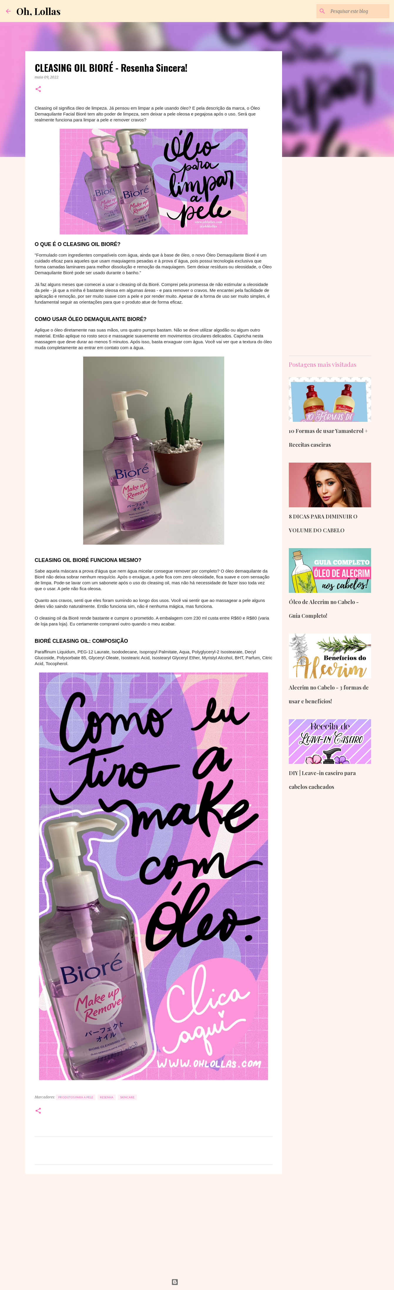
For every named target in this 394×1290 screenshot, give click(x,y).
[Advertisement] (153, 1224)
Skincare (127, 1097)
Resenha (106, 1097)
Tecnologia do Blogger (197, 1282)
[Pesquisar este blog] (358, 11)
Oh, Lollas (38, 11)
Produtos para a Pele (75, 1097)
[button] (38, 89)
